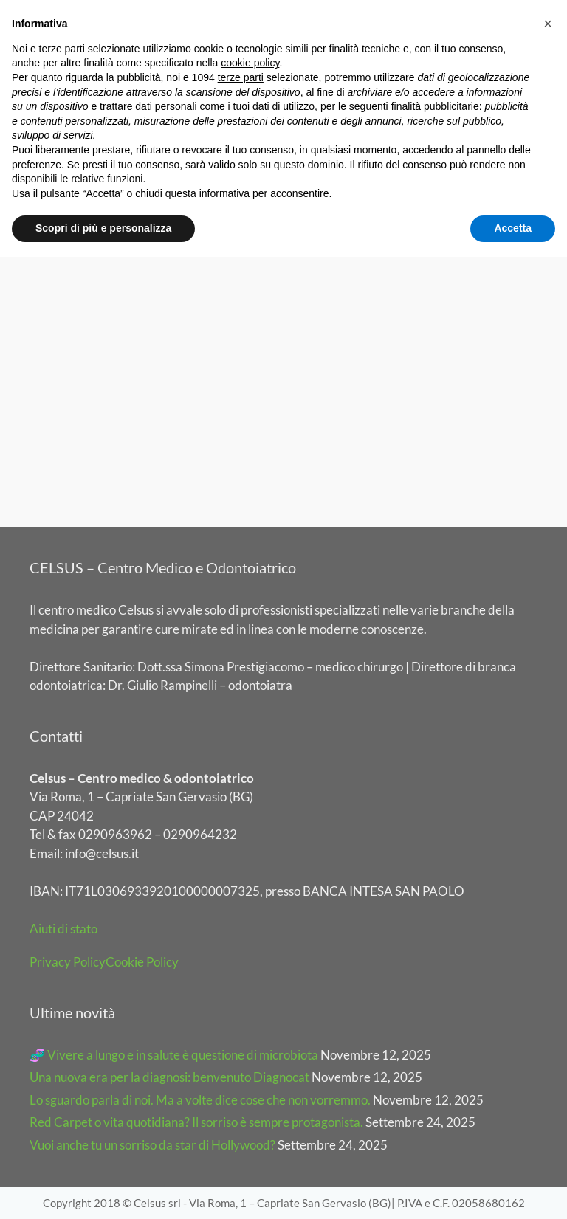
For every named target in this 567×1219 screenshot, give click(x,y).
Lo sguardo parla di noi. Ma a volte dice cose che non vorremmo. (200, 1100)
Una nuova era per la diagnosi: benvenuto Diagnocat (169, 1077)
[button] (548, 23)
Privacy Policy (68, 962)
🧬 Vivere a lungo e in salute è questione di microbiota (174, 1055)
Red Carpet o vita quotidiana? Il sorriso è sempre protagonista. (196, 1122)
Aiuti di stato (63, 928)
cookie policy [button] (250, 63)
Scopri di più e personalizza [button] (103, 228)
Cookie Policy (142, 962)
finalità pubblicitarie (435, 106)
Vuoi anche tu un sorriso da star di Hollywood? (152, 1145)
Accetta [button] (513, 228)
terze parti (241, 77)
